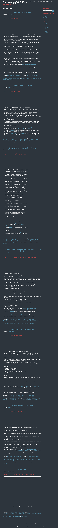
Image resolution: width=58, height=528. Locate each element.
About (52, 1)
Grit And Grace (25, 398)
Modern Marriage (7, 462)
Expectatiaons (28, 513)
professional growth (29, 514)
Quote (19, 512)
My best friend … (22, 469)
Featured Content (11, 75)
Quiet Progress (31, 240)
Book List (48, 1)
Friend (36, 513)
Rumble (46, 30)
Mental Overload (30, 76)
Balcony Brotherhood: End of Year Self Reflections (22, 148)
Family (33, 513)
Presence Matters (12, 78)
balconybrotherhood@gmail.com (29, 64)
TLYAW (39, 78)
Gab (46, 26)
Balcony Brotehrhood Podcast (16, 239)
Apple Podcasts (21, 70)
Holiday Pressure (10, 322)
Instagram (21, 65)
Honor (4, 399)
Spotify (15, 70)
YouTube (27, 65)
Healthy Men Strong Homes (34, 398)
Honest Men (37, 139)
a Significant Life (29, 75)
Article (8, 138)
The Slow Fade (18, 142)
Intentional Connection (8, 140)
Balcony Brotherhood (7, 76)
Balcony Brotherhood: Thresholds (22, 12)
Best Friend (12, 513)
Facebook (47, 24)
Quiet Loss (39, 140)
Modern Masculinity (24, 140)
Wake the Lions (12, 79)
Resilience (18, 78)
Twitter (46, 31)
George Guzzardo (46, 17)
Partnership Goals (15, 462)
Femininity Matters (23, 459)
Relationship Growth (23, 462)
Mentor (15, 514)
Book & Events (42, 1)
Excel (24, 513)
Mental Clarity (24, 76)
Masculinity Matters (27, 460)
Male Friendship (16, 140)
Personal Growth (21, 514)
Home (31, 1)
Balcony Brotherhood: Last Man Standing (22, 405)
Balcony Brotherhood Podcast (25, 139)
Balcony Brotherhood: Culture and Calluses (22, 329)
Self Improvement (7, 516)
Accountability (36, 75)
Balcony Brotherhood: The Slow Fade (22, 85)
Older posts (6, 521)
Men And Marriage (36, 460)
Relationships (37, 514)
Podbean (12, 70)
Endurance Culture (16, 76)
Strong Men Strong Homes (26, 78)
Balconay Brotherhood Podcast (16, 320)
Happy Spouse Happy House (34, 459)
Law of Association (10, 514)
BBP (33, 139)
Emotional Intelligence (14, 459)
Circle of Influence (18, 513)
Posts (34, 1)
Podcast (37, 1)
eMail (46, 23)
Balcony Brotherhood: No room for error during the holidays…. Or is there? (23, 250)
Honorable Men (9, 399)
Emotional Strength (17, 398)
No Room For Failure (33, 322)
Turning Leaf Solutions (15, 2)
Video (22, 512)
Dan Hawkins (46, 19)
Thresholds (34, 78)
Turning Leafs (6, 79)
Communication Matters (33, 458)
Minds (46, 28)
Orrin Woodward (46, 15)
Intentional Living (15, 240)
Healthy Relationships (8, 460)
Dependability (10, 398)
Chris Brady (45, 16)
